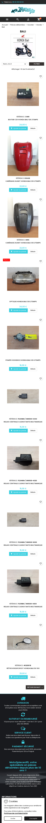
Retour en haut (35, 687)
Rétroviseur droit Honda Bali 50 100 (23, 668)
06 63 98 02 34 (18, 2)
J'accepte (33, 818)
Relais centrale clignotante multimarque (23, 422)
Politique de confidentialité (15, 813)
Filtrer (37, 64)
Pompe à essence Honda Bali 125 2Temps (23, 360)
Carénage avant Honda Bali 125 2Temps (23, 181)
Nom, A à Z (15, 64)
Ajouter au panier (18, 128)
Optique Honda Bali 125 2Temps (23, 301)
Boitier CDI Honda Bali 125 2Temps (23, 119)
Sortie (13, 818)
